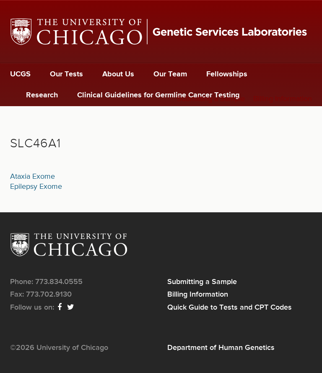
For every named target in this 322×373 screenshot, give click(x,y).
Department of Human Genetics (221, 348)
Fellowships (226, 74)
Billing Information (282, 99)
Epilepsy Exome (36, 186)
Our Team (170, 74)
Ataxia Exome (32, 176)
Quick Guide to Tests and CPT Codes (229, 307)
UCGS (20, 74)
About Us (118, 74)
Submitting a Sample (211, 99)
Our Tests (66, 74)
